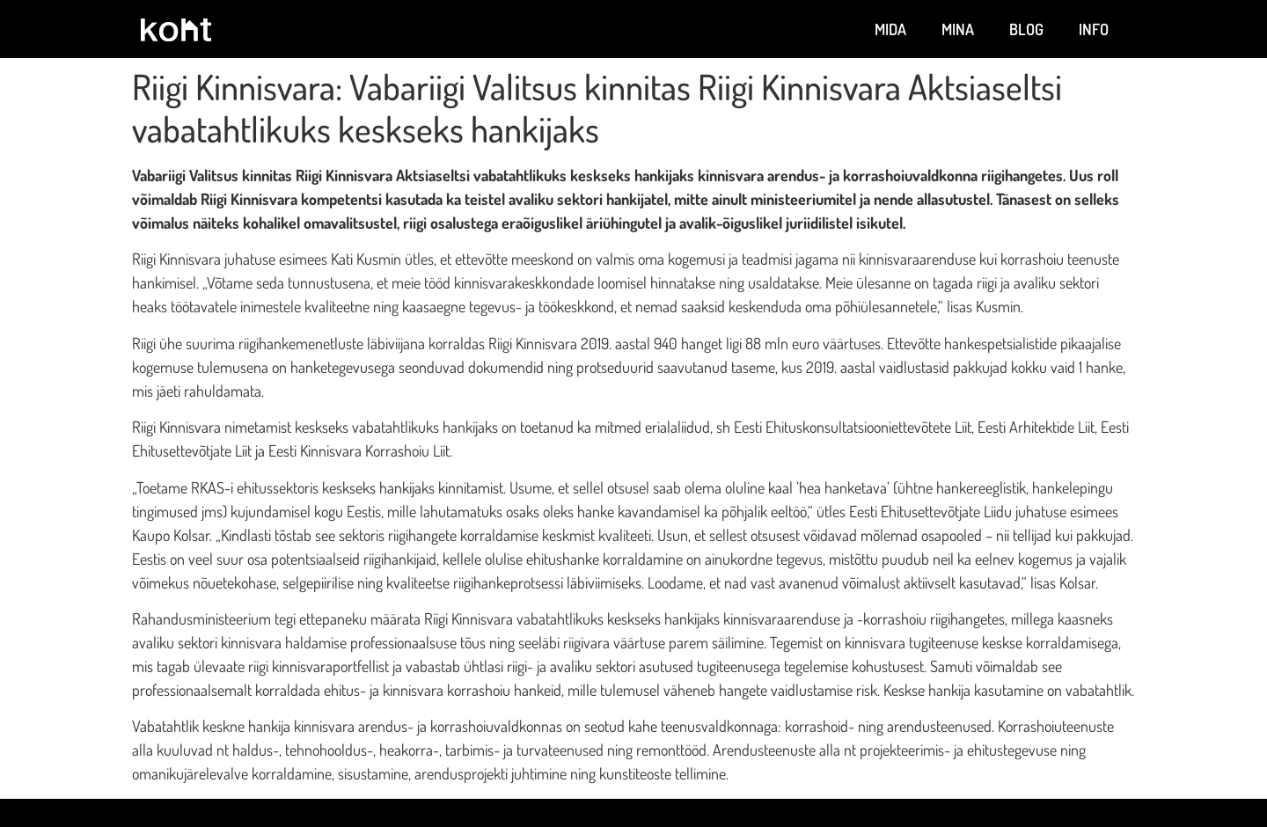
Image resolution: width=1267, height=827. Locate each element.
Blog (1026, 29)
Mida (890, 29)
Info (1094, 29)
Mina (957, 29)
